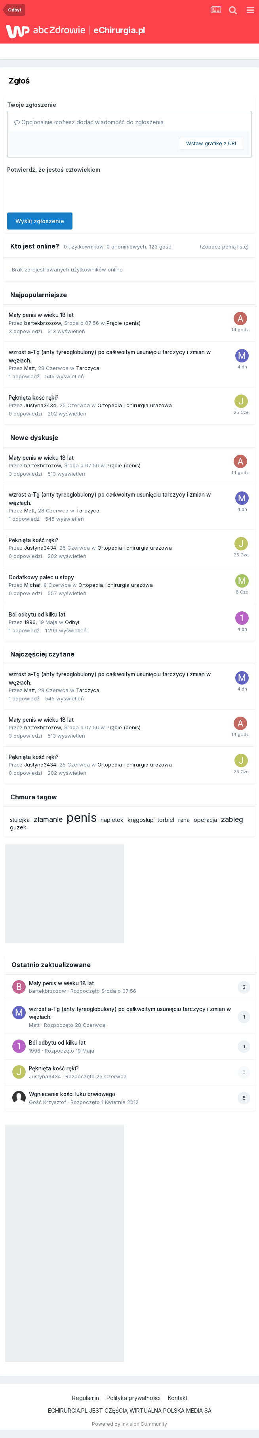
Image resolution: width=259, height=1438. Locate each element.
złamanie (48, 819)
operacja (205, 819)
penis (82, 817)
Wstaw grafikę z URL (212, 143)
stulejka (20, 819)
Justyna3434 (40, 405)
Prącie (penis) (124, 323)
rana (184, 819)
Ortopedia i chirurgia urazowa (134, 405)
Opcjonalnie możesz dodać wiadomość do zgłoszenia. (89, 122)
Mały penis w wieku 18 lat (41, 315)
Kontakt (177, 1397)
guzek (18, 827)
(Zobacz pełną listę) (224, 246)
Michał (32, 585)
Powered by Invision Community (129, 1424)
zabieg (232, 819)
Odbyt (72, 622)
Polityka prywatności (133, 1397)
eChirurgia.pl (119, 30)
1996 (30, 622)
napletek (112, 819)
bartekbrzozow (42, 323)
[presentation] (67, 191)
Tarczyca (87, 368)
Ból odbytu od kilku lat (37, 614)
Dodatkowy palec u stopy (41, 577)
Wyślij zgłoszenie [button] (39, 221)
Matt (29, 368)
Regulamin (85, 1397)
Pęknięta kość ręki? (34, 398)
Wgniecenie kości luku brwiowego (72, 1094)
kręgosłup (141, 819)
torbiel (166, 819)
